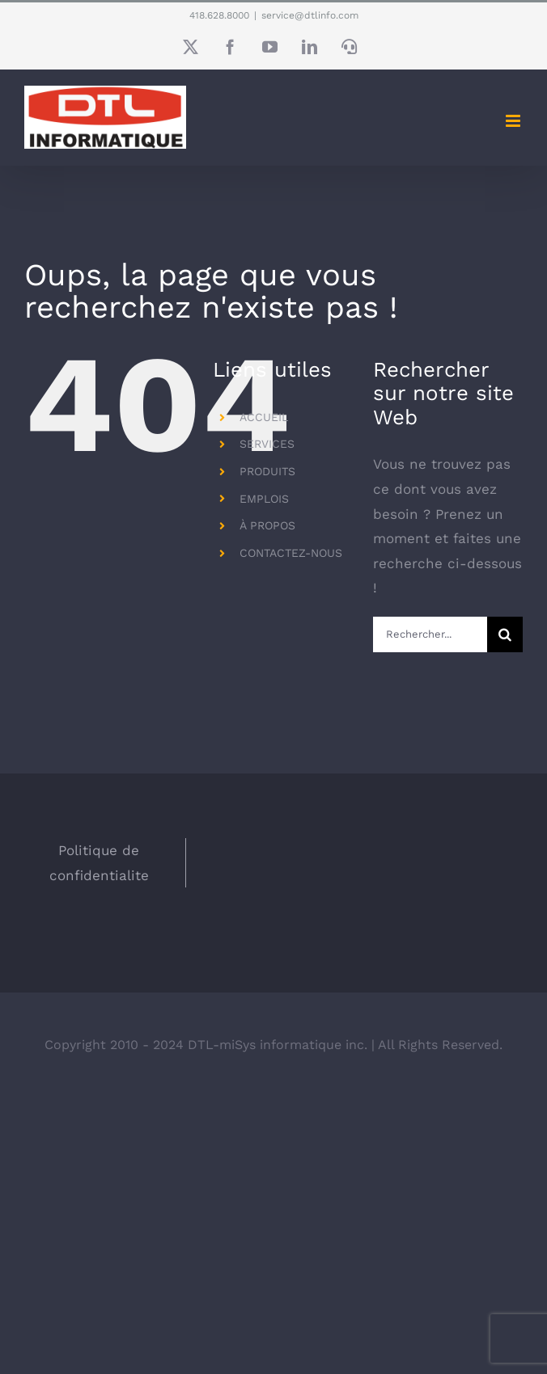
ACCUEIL (264, 417)
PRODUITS (267, 471)
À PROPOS (267, 525)
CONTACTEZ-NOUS (291, 552)
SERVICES (267, 443)
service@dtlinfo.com (309, 15)
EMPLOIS (264, 498)
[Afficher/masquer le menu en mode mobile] (514, 120)
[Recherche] (505, 634)
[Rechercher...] (430, 634)
